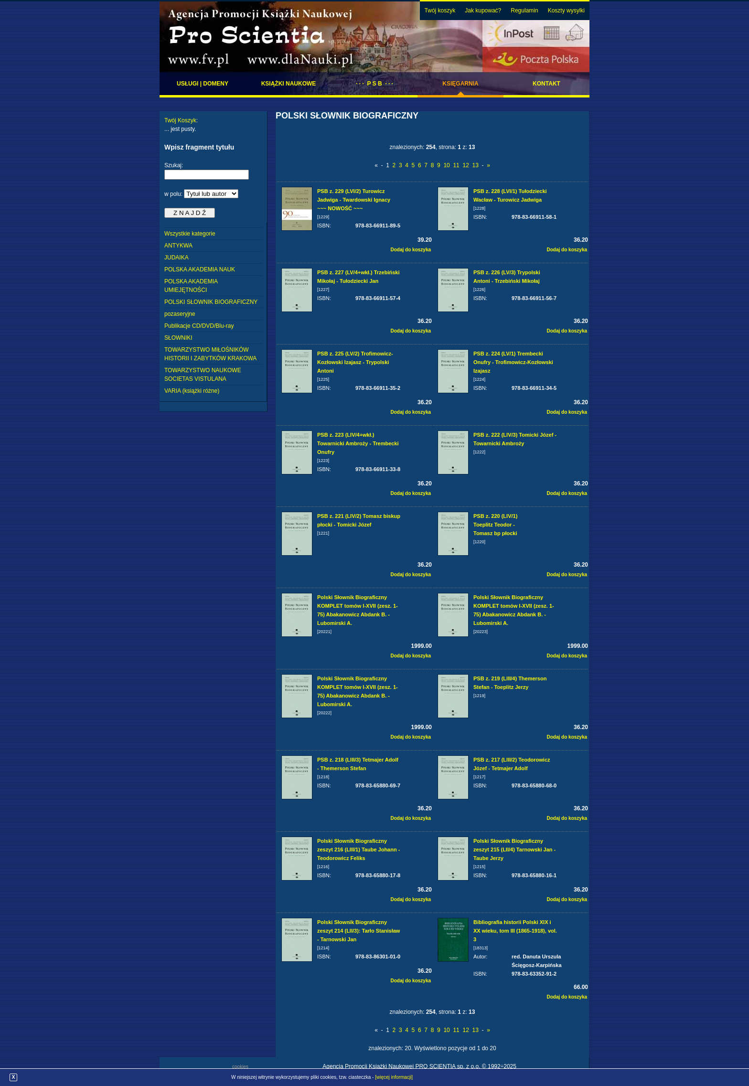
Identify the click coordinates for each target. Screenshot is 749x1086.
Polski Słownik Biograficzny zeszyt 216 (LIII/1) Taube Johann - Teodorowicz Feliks (358, 849)
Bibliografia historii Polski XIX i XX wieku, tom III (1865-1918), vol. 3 (515, 930)
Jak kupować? (483, 10)
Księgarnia (460, 83)
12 (465, 165)
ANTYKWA (178, 245)
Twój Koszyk (180, 120)
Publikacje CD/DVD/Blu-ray (199, 326)
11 (456, 165)
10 (446, 165)
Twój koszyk (440, 10)
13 (475, 165)
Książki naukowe (288, 83)
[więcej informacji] (394, 1077)
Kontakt (546, 83)
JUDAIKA (176, 257)
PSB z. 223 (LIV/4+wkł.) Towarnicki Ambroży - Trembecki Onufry (358, 443)
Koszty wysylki (566, 10)
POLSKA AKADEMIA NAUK (199, 269)
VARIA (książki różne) (191, 390)
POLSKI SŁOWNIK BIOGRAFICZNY (210, 302)
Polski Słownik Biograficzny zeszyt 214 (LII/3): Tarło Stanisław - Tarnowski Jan (358, 930)
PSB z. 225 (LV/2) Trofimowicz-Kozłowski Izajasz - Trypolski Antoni (355, 362)
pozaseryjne (179, 314)
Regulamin (524, 10)
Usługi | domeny (202, 83)
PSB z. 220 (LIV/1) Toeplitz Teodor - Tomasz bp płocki (495, 524)
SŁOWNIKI (178, 337)
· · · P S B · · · (374, 83)
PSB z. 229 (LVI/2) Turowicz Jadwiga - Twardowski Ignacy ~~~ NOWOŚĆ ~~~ (353, 199)
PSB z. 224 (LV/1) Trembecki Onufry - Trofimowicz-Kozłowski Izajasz (513, 362)
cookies (240, 1066)
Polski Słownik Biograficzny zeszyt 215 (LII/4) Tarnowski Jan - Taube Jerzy (514, 849)
